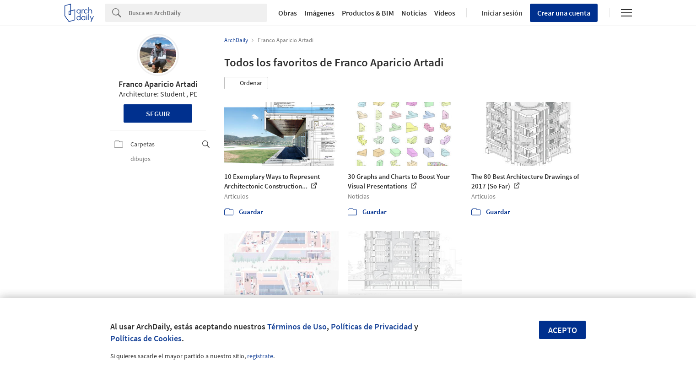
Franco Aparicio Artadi (158, 84)
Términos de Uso (297, 326)
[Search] (198, 13)
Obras (287, 12)
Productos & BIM (368, 12)
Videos (444, 12)
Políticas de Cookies (146, 338)
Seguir (158, 113)
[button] (246, 83)
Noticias (414, 12)
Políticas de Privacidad (371, 326)
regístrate (260, 356)
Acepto (562, 330)
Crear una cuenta (563, 12)
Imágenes (319, 12)
